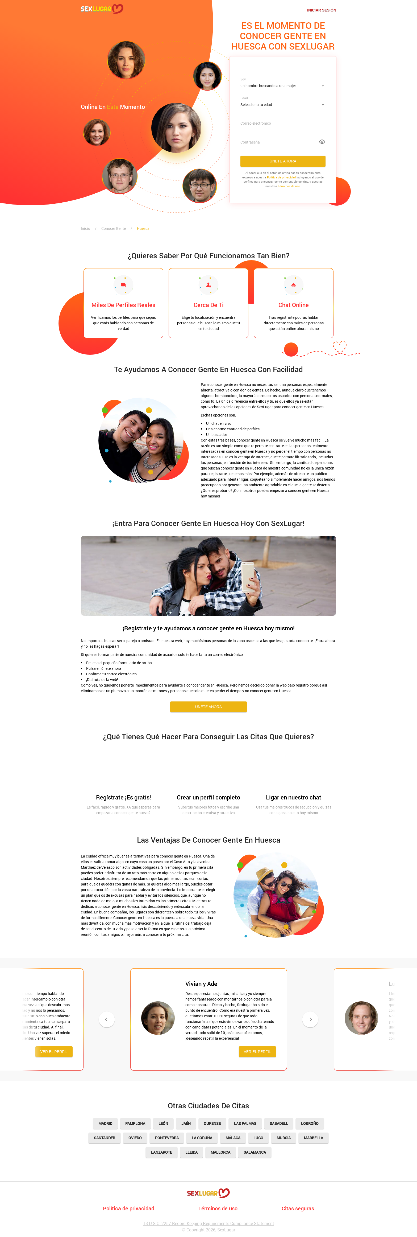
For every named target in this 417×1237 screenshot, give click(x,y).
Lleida (191, 1152)
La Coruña (202, 1137)
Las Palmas (245, 1123)
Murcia (284, 1137)
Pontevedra (166, 1137)
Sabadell (279, 1123)
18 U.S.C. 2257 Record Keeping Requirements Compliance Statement (208, 1223)
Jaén (186, 1123)
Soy (243, 79)
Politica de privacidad (281, 177)
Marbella (313, 1137)
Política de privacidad (128, 1208)
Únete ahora (283, 161)
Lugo (259, 1137)
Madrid (105, 1123)
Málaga (233, 1137)
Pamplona (135, 1123)
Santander (104, 1137)
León (163, 1123)
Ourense (212, 1123)
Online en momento (113, 107)
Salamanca (255, 1152)
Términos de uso (289, 186)
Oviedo (134, 1137)
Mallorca (221, 1152)
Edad (244, 98)
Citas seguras (298, 1208)
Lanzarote (161, 1152)
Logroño (310, 1123)
